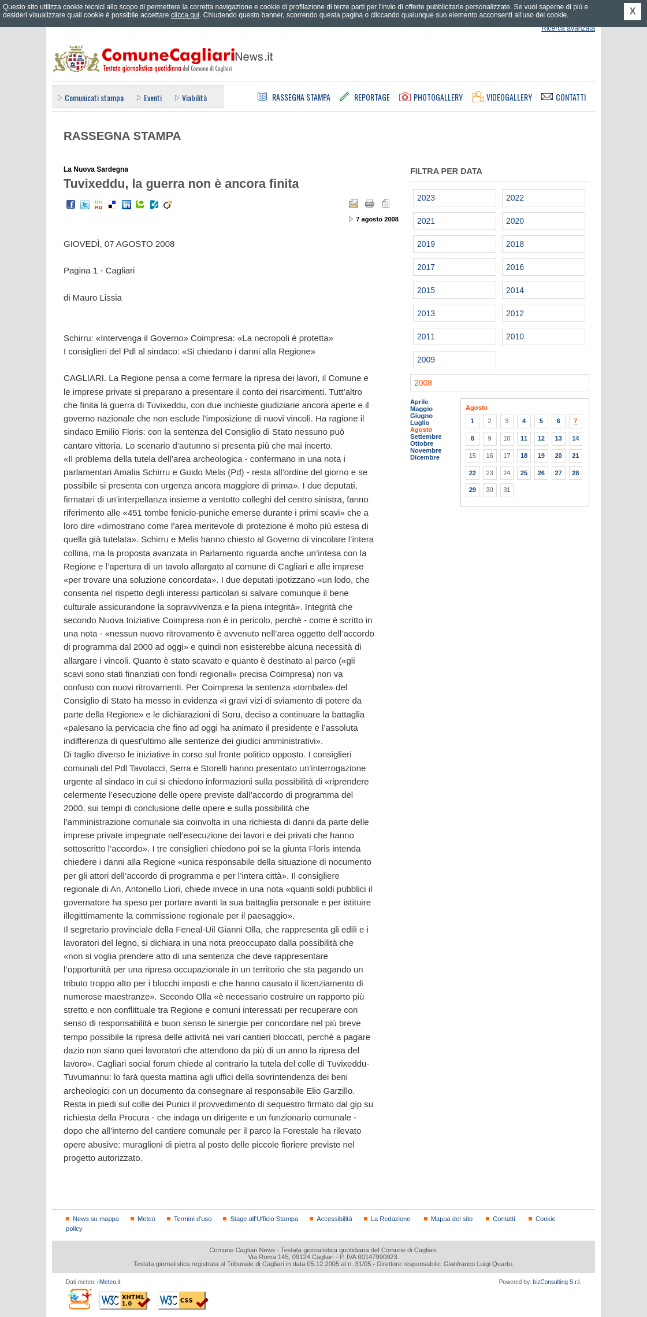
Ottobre (421, 443)
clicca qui (185, 15)
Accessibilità (334, 1218)
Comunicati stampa (94, 97)
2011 (426, 336)
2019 (426, 244)
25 (523, 472)
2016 (515, 267)
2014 (515, 290)
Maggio (421, 408)
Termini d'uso (192, 1218)
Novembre (426, 450)
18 (523, 455)
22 (472, 472)
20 (558, 455)
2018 (515, 244)
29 (472, 489)
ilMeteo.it (108, 1282)
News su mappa (96, 1218)
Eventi (153, 97)
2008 (423, 382)
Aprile (419, 401)
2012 (515, 313)
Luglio (419, 422)
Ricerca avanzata (568, 28)
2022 (515, 197)
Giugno (421, 415)
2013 (426, 313)
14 (575, 438)
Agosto (421, 429)
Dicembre (425, 457)
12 (541, 438)
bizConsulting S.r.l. (557, 1282)
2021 (426, 220)
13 (558, 438)
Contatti (504, 1218)
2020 (515, 220)
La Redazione (391, 1218)
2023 (426, 197)
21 (575, 455)
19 (541, 455)
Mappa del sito (452, 1218)
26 (541, 472)
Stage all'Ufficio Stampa (264, 1218)
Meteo (146, 1218)
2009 (426, 359)
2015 (426, 290)
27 (558, 472)
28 (575, 472)
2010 (515, 336)
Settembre (426, 436)
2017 (426, 267)
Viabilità (194, 97)
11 (523, 438)
